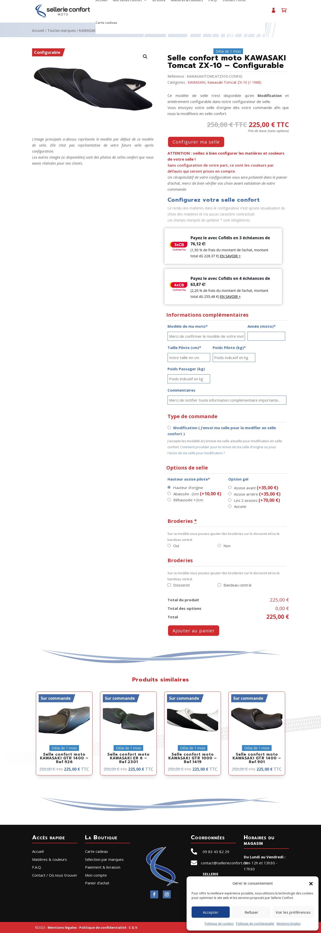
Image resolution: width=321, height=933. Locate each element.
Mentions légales (288, 923)
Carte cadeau (106, 23)
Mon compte (273, 12)
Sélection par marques (104, 859)
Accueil (38, 30)
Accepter (210, 912)
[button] (310, 883)
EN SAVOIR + (230, 256)
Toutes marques (61, 30)
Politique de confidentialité (255, 923)
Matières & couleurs (49, 859)
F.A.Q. (37, 867)
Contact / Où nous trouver (54, 875)
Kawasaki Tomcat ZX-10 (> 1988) (234, 82)
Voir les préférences (293, 912)
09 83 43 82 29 (216, 851)
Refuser (251, 912)
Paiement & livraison (102, 867)
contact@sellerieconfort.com (225, 862)
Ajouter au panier (194, 631)
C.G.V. (133, 927)
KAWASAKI (88, 30)
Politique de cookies (219, 923)
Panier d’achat (283, 12)
